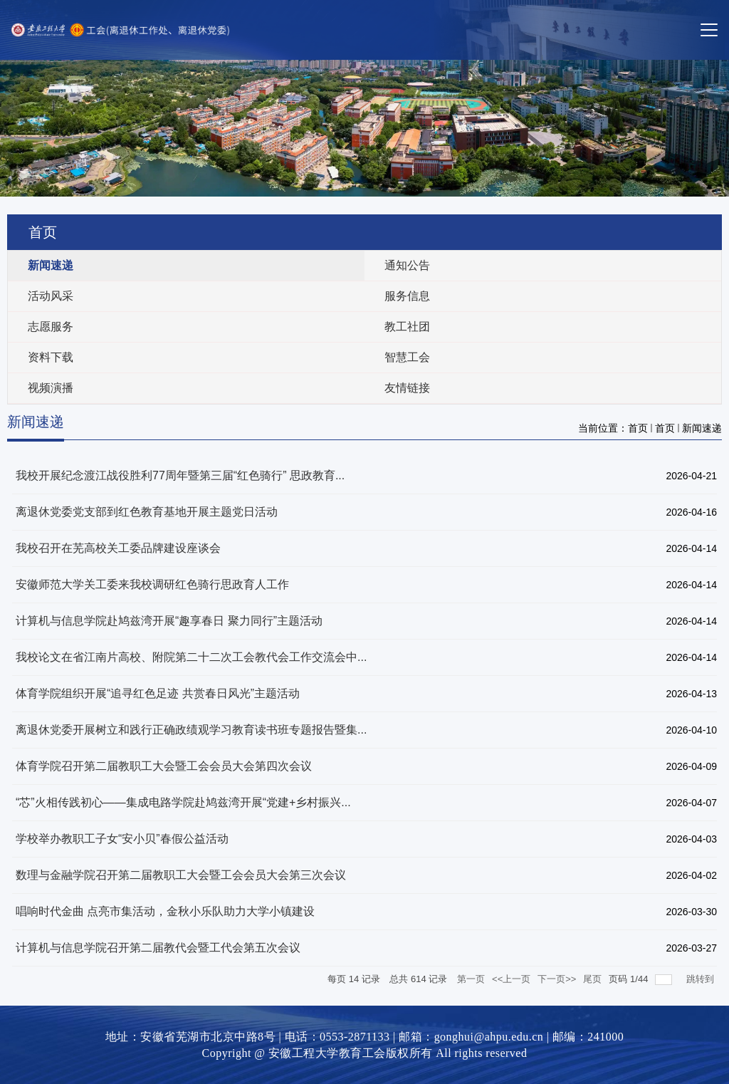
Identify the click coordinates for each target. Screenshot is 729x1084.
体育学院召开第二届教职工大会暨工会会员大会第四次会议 (164, 766)
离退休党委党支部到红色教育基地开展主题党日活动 (147, 512)
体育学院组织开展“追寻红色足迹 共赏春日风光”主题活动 (158, 693)
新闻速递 (702, 428)
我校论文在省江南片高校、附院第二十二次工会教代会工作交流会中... (191, 657)
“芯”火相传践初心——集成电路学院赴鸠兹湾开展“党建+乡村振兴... (183, 802)
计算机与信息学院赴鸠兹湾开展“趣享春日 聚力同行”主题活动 (169, 621)
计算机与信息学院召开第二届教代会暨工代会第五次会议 (158, 948)
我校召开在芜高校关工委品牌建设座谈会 (118, 548)
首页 (638, 428)
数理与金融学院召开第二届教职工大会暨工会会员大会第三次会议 (181, 875)
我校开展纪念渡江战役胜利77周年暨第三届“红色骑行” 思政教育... (180, 475)
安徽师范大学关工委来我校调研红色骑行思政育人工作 (152, 584)
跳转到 (701, 979)
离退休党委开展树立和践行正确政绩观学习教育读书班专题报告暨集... (191, 730)
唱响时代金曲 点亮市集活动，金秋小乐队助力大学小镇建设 (165, 911)
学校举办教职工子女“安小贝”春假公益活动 (122, 839)
